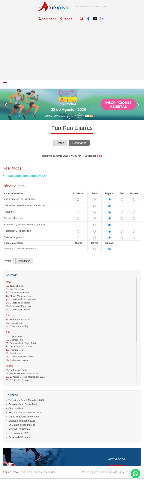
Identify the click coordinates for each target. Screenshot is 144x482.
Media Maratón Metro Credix (23, 416)
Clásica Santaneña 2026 (19, 356)
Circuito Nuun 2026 (17, 292)
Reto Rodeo (13, 353)
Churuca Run (14, 339)
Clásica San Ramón (17, 380)
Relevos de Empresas (18, 306)
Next (138, 104)
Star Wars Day (15, 289)
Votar (8, 261)
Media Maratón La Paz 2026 (22, 373)
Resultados (79, 142)
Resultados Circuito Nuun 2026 (25, 412)
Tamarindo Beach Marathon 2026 (26, 400)
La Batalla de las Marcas (21, 424)
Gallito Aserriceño (17, 360)
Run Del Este (14, 322)
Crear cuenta (47, 18)
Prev (6, 104)
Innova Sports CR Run (19, 346)
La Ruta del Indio (16, 370)
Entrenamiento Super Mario (21, 343)
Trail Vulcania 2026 (18, 433)
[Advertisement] (72, 51)
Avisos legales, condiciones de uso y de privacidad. (111, 472)
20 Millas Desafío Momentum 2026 (25, 376)
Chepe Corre (14, 336)
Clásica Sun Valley (17, 326)
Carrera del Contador (18, 309)
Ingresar (66, 18)
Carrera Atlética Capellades (21, 299)
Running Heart (15, 349)
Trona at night (14, 285)
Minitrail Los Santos (18, 319)
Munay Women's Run (18, 296)
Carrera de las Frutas (18, 302)
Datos (60, 142)
